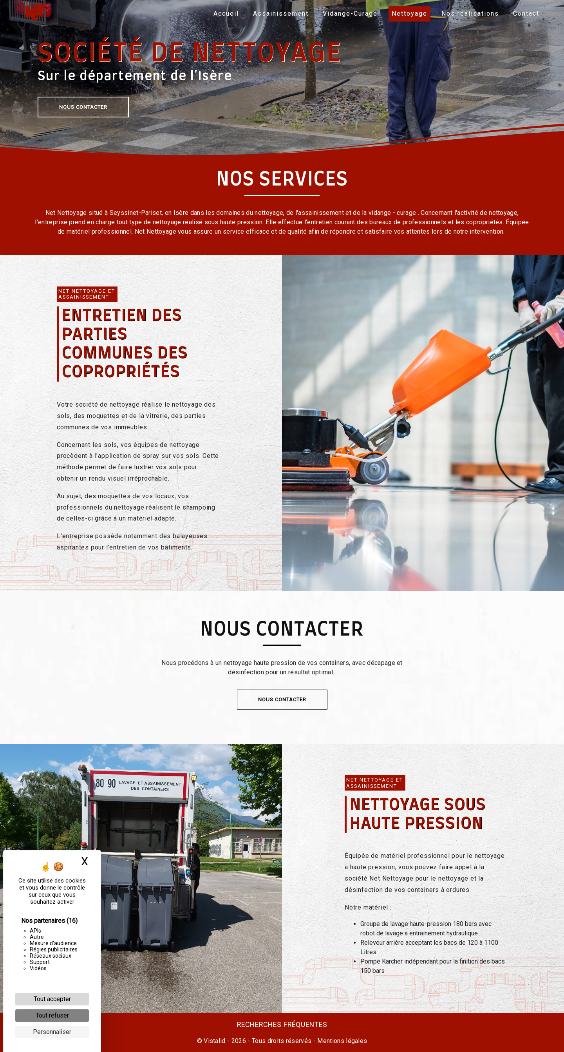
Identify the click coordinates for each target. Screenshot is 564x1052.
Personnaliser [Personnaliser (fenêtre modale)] (52, 1032)
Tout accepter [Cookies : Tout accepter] (52, 999)
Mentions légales (341, 1041)
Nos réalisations (468, 13)
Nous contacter (83, 107)
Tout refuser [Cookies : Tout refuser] (52, 1015)
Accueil (224, 13)
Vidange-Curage (348, 13)
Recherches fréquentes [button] (282, 1025)
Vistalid (215, 1041)
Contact (524, 13)
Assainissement (279, 13)
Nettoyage (407, 13)
